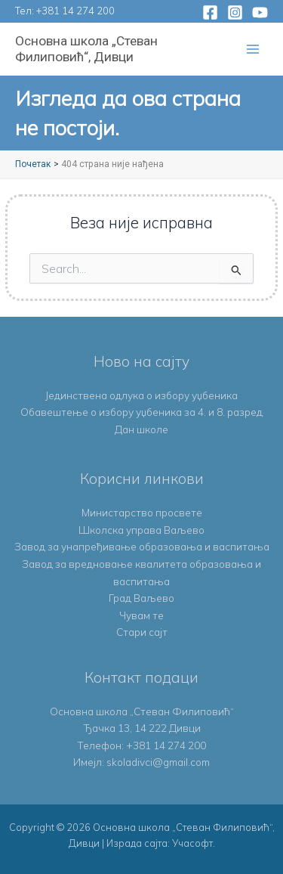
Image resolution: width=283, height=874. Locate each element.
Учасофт (192, 843)
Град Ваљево (141, 597)
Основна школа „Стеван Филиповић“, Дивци (86, 48)
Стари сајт (142, 631)
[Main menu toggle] (253, 49)
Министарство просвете (142, 512)
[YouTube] (260, 12)
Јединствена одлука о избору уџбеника (141, 395)
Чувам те (141, 615)
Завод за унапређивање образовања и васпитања (141, 546)
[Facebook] (210, 12)
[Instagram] (235, 12)
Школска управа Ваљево (141, 529)
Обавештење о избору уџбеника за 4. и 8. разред (141, 411)
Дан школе (141, 429)
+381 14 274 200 (75, 11)
